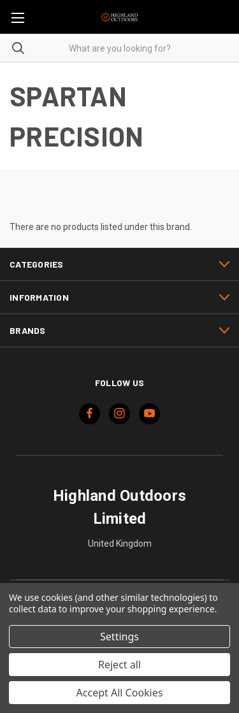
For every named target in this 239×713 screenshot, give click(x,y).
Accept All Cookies (119, 693)
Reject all (119, 665)
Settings (119, 637)
